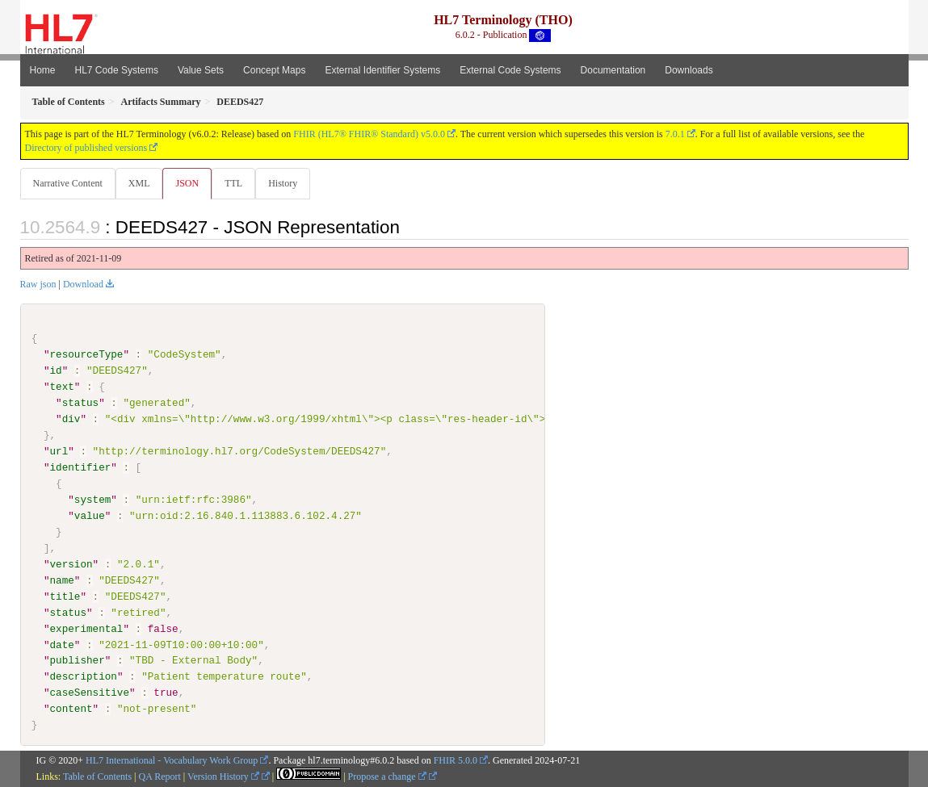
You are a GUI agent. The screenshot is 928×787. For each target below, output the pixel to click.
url (59, 452)
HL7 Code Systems (116, 70)
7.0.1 (675, 134)
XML (141, 183)
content (71, 709)
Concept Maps (274, 70)
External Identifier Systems (382, 70)
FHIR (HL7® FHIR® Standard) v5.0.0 (369, 134)
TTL (238, 183)
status (80, 403)
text (62, 387)
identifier (80, 468)
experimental (87, 629)
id (56, 371)
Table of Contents (97, 777)
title (65, 596)
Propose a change (387, 777)
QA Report (160, 777)
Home (43, 70)
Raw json (38, 285)
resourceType (87, 355)
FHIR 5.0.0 (455, 761)
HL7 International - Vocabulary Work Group (172, 761)
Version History (223, 777)
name (62, 580)
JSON (190, 183)
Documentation (613, 70)
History (289, 183)
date (62, 645)
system (92, 500)
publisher (77, 661)
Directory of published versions (86, 147)
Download (83, 285)
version (71, 565)
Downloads (688, 70)
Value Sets (201, 70)
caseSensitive (89, 693)
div (71, 419)
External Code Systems (510, 70)
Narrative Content (68, 183)
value (89, 516)
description (83, 677)
